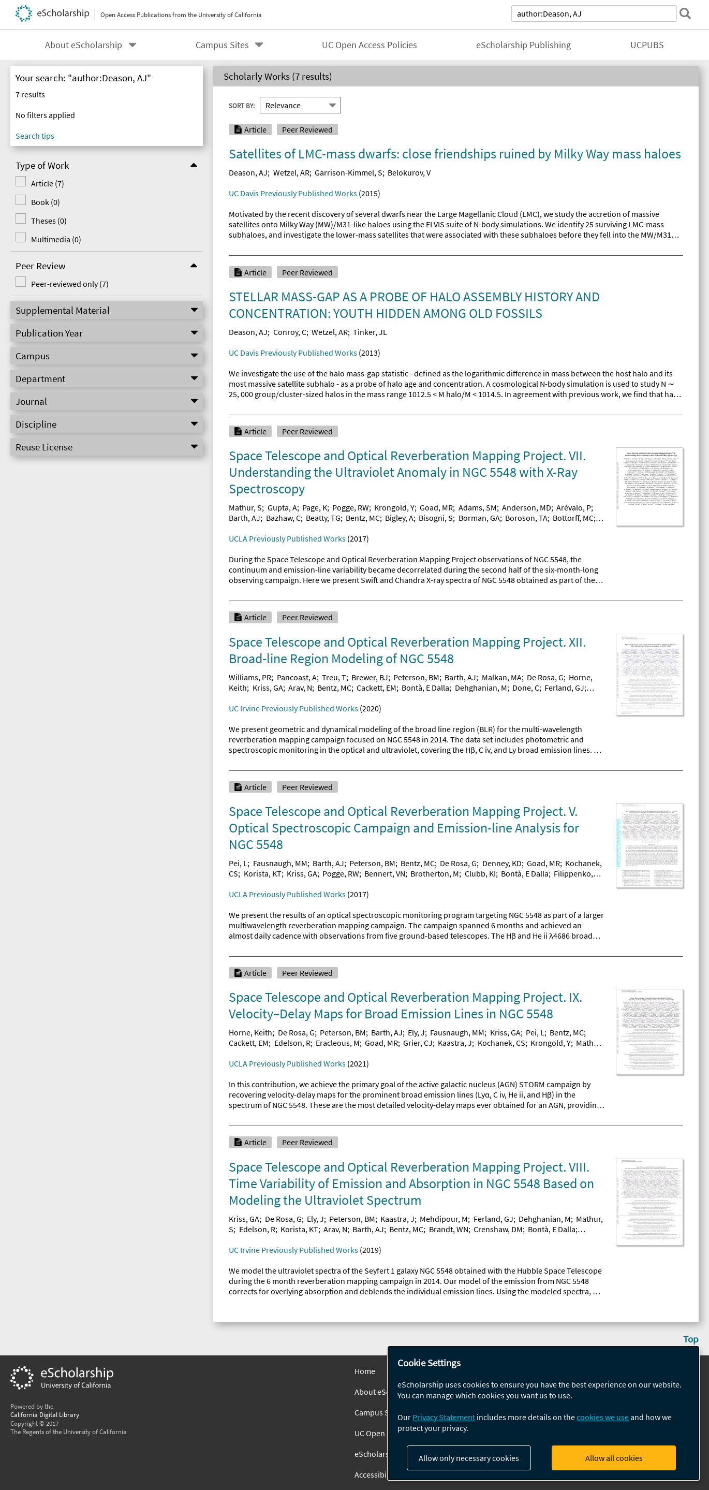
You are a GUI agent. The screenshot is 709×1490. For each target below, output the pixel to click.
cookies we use (603, 1417)
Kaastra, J (455, 1043)
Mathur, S (245, 507)
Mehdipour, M (444, 1219)
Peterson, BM (416, 677)
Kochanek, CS (501, 1043)
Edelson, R (292, 1043)
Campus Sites (222, 45)
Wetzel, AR (291, 172)
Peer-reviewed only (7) (70, 284)
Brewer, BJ (369, 677)
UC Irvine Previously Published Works (293, 708)
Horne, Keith (250, 1032)
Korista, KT (263, 873)
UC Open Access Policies (369, 45)
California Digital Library (44, 1414)
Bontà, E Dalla (425, 687)
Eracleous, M (338, 1043)
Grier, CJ (418, 1043)
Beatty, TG (323, 518)
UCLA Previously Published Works (287, 538)
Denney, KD (502, 863)
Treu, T (334, 677)
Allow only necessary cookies (469, 1458)
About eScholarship (83, 45)
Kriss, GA (268, 687)
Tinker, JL (370, 332)
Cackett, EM (376, 687)
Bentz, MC (363, 518)
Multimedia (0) (56, 239)
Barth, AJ (244, 518)
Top (691, 1339)
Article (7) (47, 183)
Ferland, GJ (564, 687)
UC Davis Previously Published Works (293, 193)
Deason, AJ (248, 172)
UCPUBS (647, 45)
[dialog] (543, 1413)
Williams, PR (250, 677)
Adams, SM (478, 507)
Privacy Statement (443, 1417)
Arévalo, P (573, 507)
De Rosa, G (545, 677)
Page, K (314, 507)
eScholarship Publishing (523, 45)
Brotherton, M (434, 873)
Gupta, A (282, 507)
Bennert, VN (384, 873)
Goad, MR (436, 507)
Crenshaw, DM (498, 1229)
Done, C (525, 687)
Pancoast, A (297, 677)
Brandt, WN (448, 1229)
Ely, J (416, 1032)
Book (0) (45, 202)
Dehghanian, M (481, 687)
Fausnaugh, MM (280, 863)
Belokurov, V (409, 172)
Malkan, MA (502, 677)
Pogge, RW (350, 507)
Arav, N (300, 687)
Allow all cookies (614, 1458)
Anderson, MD (526, 507)
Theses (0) (49, 220)
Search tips (35, 135)
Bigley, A (399, 518)
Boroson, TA (526, 518)
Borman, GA (479, 518)
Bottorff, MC (573, 518)
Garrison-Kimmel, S (348, 172)
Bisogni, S (436, 518)
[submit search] (685, 13)
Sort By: (242, 105)
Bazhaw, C (283, 518)
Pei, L (238, 863)
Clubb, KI (480, 873)
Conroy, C (289, 332)
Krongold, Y (394, 507)
